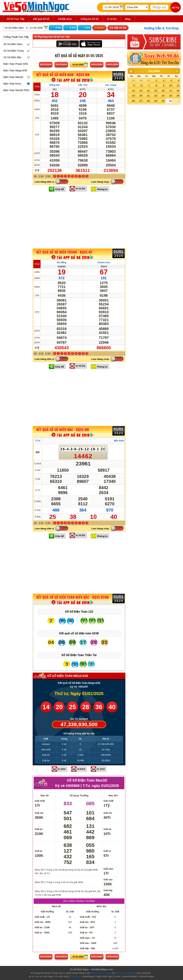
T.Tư (36, 86)
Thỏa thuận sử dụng (100, 973)
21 (148, 95)
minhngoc (76, 976)
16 (163, 90)
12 (133, 90)
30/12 (46, 64)
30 (148, 80)
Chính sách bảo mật (125, 973)
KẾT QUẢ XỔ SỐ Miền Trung (64, 252)
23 (163, 95)
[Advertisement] (79, 220)
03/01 (112, 64)
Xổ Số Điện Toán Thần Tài (79, 655)
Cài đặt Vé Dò (117, 27)
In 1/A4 (101, 769)
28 (133, 80)
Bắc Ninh (119, 440)
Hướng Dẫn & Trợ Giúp (161, 28)
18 (178, 90)
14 (148, 90)
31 (170, 100)
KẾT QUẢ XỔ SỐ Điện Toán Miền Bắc (72, 597)
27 (140, 100)
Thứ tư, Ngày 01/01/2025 (79, 693)
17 (170, 90)
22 (155, 95)
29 (140, 80)
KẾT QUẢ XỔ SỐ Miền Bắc (62, 429)
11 (178, 85)
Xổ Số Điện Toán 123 (79, 611)
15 (155, 90)
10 (170, 85)
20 (140, 95)
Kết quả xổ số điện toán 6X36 (79, 633)
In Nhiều (99, 27)
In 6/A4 (81, 769)
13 (140, 90)
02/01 (97, 64)
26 (133, 100)
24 (170, 95)
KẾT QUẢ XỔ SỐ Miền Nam (63, 74)
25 (178, 95)
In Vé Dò (80, 188)
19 (133, 95)
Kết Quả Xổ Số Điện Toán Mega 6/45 (79, 683)
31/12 (61, 64)
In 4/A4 (62, 769)
